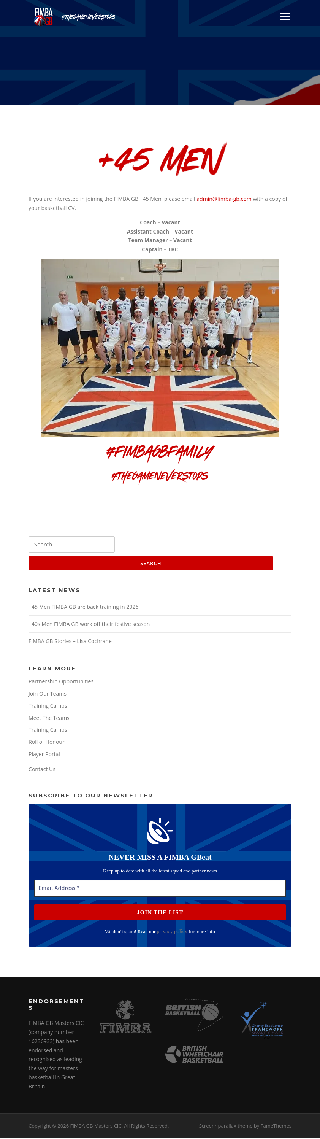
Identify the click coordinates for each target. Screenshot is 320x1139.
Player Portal (44, 755)
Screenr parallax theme (226, 1126)
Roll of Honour (47, 743)
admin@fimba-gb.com (223, 199)
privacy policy (172, 933)
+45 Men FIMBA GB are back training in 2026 (83, 607)
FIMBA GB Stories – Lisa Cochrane (70, 641)
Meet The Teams (49, 718)
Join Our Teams (48, 694)
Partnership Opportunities (61, 682)
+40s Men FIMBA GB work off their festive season (89, 624)
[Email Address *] (160, 889)
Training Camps (48, 706)
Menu (284, 16)
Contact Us (42, 770)
